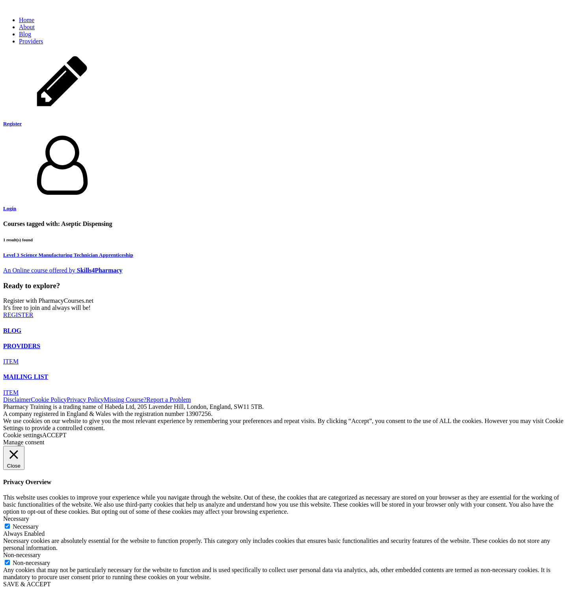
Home (26, 20)
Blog (25, 34)
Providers (31, 41)
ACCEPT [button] (54, 435)
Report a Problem (168, 399)
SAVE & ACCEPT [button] (27, 584)
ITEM (11, 361)
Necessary (26, 526)
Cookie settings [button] (22, 435)
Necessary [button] (16, 518)
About (27, 27)
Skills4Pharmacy (100, 270)
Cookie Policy (49, 399)
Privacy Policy (85, 399)
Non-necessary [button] (22, 555)
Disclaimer (17, 399)
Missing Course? (125, 399)
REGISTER (18, 314)
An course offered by (40, 270)
